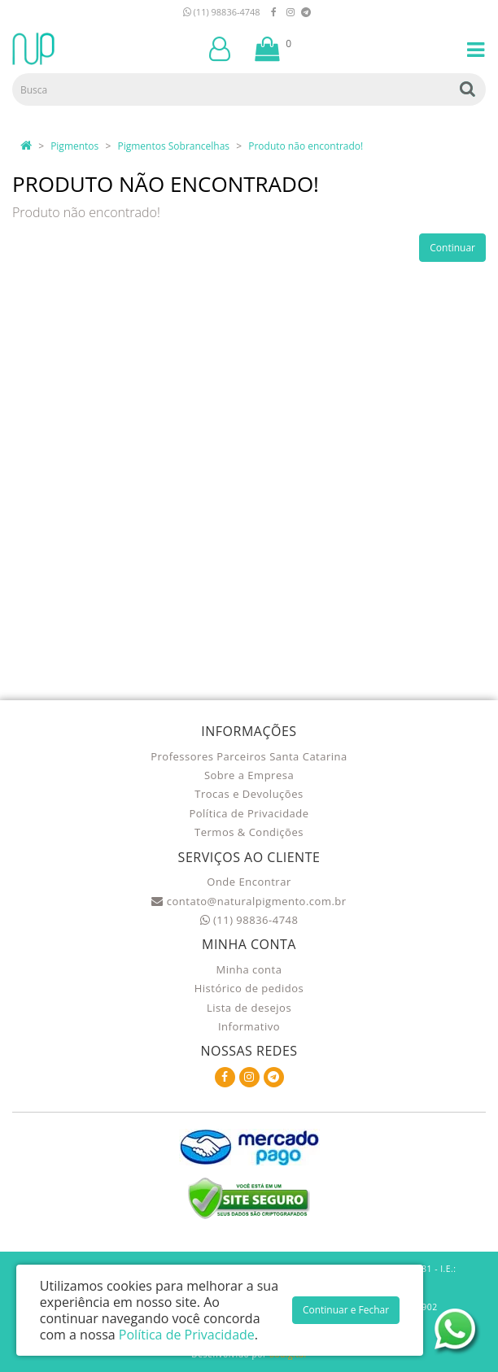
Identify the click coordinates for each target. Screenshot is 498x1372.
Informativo (249, 1026)
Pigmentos (74, 146)
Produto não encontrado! (305, 146)
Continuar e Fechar (346, 1310)
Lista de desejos (249, 1007)
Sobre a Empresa (249, 775)
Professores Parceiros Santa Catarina (249, 756)
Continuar (452, 248)
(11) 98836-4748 (221, 12)
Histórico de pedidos (249, 988)
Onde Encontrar (248, 881)
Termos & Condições (249, 832)
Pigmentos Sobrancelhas (173, 146)
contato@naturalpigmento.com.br (248, 901)
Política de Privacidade (248, 813)
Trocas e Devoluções (248, 793)
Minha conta (249, 969)
